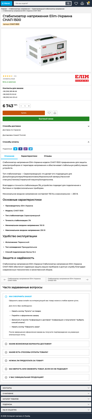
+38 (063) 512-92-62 (10, 95)
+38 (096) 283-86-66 (11, 91)
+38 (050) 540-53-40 (10, 98)
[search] (40, 3)
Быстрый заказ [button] (46, 119)
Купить (24, 113)
